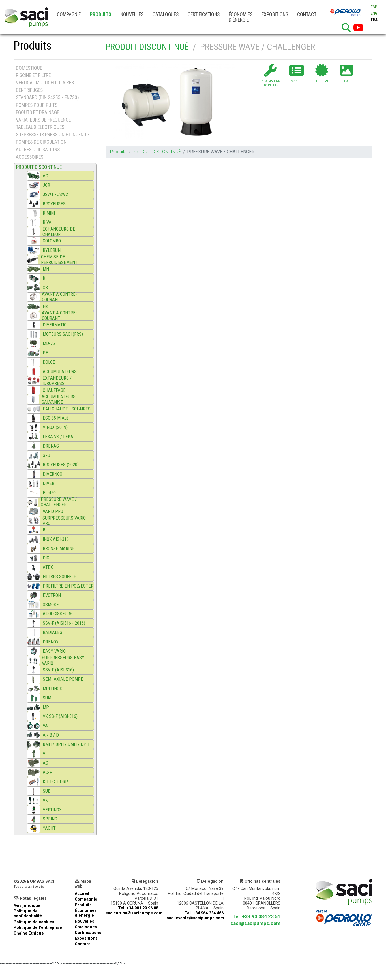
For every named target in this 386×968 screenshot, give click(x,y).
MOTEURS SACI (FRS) (63, 334)
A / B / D (51, 735)
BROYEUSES (54, 204)
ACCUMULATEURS (60, 371)
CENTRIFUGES (29, 90)
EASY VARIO (54, 651)
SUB (46, 791)
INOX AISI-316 (56, 539)
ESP (374, 7)
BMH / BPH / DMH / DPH (66, 744)
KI (44, 278)
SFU (46, 455)
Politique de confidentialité (28, 913)
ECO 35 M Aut (55, 418)
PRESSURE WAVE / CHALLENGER (59, 502)
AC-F (47, 772)
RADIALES (52, 632)
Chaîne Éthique (29, 933)
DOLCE (49, 362)
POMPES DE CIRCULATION (41, 142)
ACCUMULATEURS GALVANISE (59, 399)
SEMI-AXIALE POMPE (63, 679)
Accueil (82, 893)
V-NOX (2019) (55, 427)
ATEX (48, 567)
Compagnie (69, 14)
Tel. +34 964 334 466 (204, 913)
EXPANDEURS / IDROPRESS (57, 380)
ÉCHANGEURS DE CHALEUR (58, 231)
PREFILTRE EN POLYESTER (68, 586)
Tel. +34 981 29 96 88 (138, 908)
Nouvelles (131, 14)
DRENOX (51, 641)
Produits (100, 14)
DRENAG (51, 446)
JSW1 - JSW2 (55, 194)
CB (45, 287)
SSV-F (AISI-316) (58, 670)
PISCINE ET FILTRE (33, 75)
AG (45, 175)
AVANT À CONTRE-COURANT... (59, 297)
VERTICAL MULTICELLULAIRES (45, 83)
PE (45, 353)
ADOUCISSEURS (57, 613)
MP (46, 707)
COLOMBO (52, 241)
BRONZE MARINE (59, 548)
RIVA (47, 222)
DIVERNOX (52, 474)
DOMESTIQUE (29, 68)
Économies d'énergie (240, 17)
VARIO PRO (53, 511)
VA (45, 725)
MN (46, 269)
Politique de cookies (34, 922)
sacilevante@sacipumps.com (195, 918)
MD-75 (49, 343)
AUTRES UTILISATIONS (38, 149)
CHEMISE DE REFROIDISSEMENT (59, 259)
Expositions (274, 14)
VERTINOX (52, 809)
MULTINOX (52, 688)
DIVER (48, 483)
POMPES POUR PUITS (36, 105)
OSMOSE (51, 604)
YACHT (49, 828)
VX (45, 800)
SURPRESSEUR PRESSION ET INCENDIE (53, 134)
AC (45, 763)
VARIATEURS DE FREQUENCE (43, 120)
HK (45, 306)
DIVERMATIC (55, 324)
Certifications (204, 14)
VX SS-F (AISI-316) (60, 716)
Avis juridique (27, 905)
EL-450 (49, 492)
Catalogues (166, 14)
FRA (374, 20)
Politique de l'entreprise (38, 927)
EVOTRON (52, 595)
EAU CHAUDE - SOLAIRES (67, 409)
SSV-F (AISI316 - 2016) (64, 623)
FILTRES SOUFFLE (59, 576)
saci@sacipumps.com (255, 923)
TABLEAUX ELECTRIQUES (40, 127)
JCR (46, 185)
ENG (374, 13)
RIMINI (49, 213)
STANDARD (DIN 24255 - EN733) (47, 97)
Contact (306, 14)
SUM (47, 698)
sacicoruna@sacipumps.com (134, 913)
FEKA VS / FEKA (58, 436)
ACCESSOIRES (29, 157)
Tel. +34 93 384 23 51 (256, 916)
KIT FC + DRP (55, 781)
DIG (46, 558)
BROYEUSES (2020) (61, 464)
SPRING (50, 819)
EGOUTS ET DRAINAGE (37, 112)
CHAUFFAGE (54, 390)
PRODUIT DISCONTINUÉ (147, 46)
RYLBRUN (52, 250)
